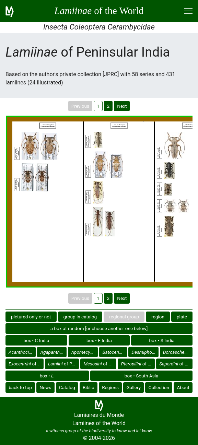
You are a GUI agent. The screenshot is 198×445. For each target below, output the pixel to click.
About (183, 387)
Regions (110, 387)
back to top (20, 387)
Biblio (88, 387)
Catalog (67, 387)
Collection (159, 387)
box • (47, 375)
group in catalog (80, 316)
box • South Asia (142, 375)
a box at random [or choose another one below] (99, 328)
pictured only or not (31, 316)
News (45, 387)
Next (122, 106)
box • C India (36, 340)
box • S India (161, 340)
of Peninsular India (22, 352)
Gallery (133, 387)
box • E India (99, 340)
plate (182, 316)
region (157, 316)
